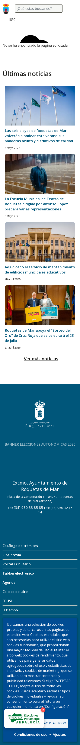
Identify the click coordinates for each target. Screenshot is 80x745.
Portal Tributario (17, 564)
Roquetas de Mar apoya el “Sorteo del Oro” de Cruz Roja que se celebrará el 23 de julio (39, 335)
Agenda (9, 582)
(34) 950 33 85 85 (28, 507)
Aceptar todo (55, 723)
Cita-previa (12, 555)
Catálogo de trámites (20, 545)
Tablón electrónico (18, 573)
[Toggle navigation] (72, 8)
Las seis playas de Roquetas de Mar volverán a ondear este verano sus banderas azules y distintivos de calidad (39, 135)
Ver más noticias (41, 359)
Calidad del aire (15, 591)
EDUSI (7, 601)
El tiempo (10, 610)
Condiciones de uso (31, 734)
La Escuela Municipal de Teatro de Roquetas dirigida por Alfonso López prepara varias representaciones (36, 203)
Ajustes (59, 734)
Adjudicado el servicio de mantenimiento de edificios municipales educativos (40, 270)
